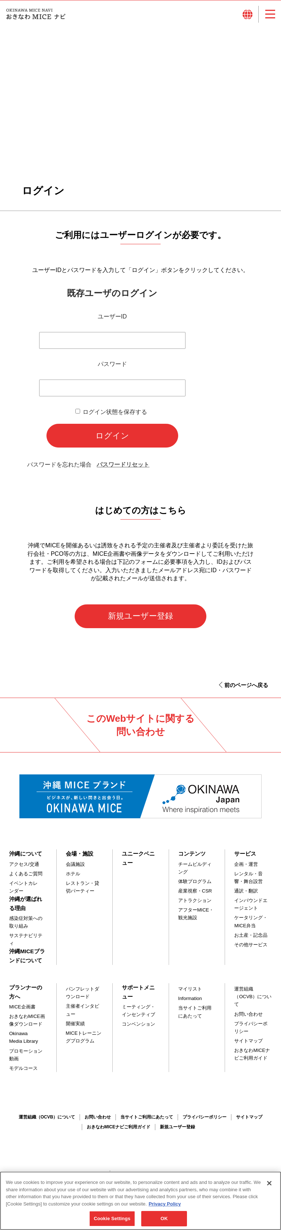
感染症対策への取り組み (25, 925)
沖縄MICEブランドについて (27, 959)
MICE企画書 (22, 1010)
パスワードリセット (123, 468)
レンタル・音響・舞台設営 (248, 880)
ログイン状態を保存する (115, 415)
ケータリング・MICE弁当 (250, 925)
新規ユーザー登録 (140, 619)
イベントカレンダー (23, 890)
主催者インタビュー (82, 1013)
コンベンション (138, 1027)
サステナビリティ (25, 943)
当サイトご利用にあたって (194, 1015)
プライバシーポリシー (250, 1030)
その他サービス (250, 948)
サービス (245, 857)
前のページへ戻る (246, 688)
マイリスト (190, 992)
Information (190, 1002)
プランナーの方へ (25, 995)
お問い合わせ (248, 1017)
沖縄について (25, 857)
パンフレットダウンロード (82, 996)
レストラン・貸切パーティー (82, 890)
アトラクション (194, 904)
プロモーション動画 (25, 1058)
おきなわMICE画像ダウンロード (27, 1023)
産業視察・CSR (195, 894)
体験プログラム (194, 884)
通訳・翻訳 (246, 894)
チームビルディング (194, 871)
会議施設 (75, 867)
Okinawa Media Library (23, 1041)
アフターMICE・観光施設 (196, 917)
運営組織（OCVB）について (252, 1000)
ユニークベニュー (138, 861)
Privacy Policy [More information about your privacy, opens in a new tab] (165, 1207)
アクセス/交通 (24, 867)
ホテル (73, 877)
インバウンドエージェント (250, 907)
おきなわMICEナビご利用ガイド (252, 1057)
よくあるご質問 (25, 877)
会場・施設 (79, 857)
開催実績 (75, 1027)
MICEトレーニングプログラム (84, 1040)
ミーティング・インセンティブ (138, 1013)
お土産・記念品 (250, 938)
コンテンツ (192, 857)
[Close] (269, 1187)
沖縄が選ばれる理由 (25, 906)
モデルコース (23, 1071)
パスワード (112, 368)
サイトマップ (248, 1044)
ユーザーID (112, 320)
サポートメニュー (138, 995)
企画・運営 (246, 867)
